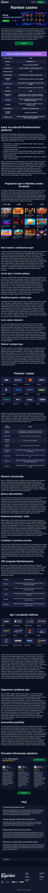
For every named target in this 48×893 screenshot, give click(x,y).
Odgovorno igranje (27, 880)
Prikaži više (24, 793)
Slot (42, 204)
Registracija (40, 2)
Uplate (41, 879)
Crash (29, 204)
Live (18, 204)
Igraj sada (24, 43)
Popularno (6, 204)
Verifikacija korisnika (42, 877)
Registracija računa (42, 874)
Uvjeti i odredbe (27, 874)
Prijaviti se (33, 2)
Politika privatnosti (27, 877)
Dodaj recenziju (39, 759)
